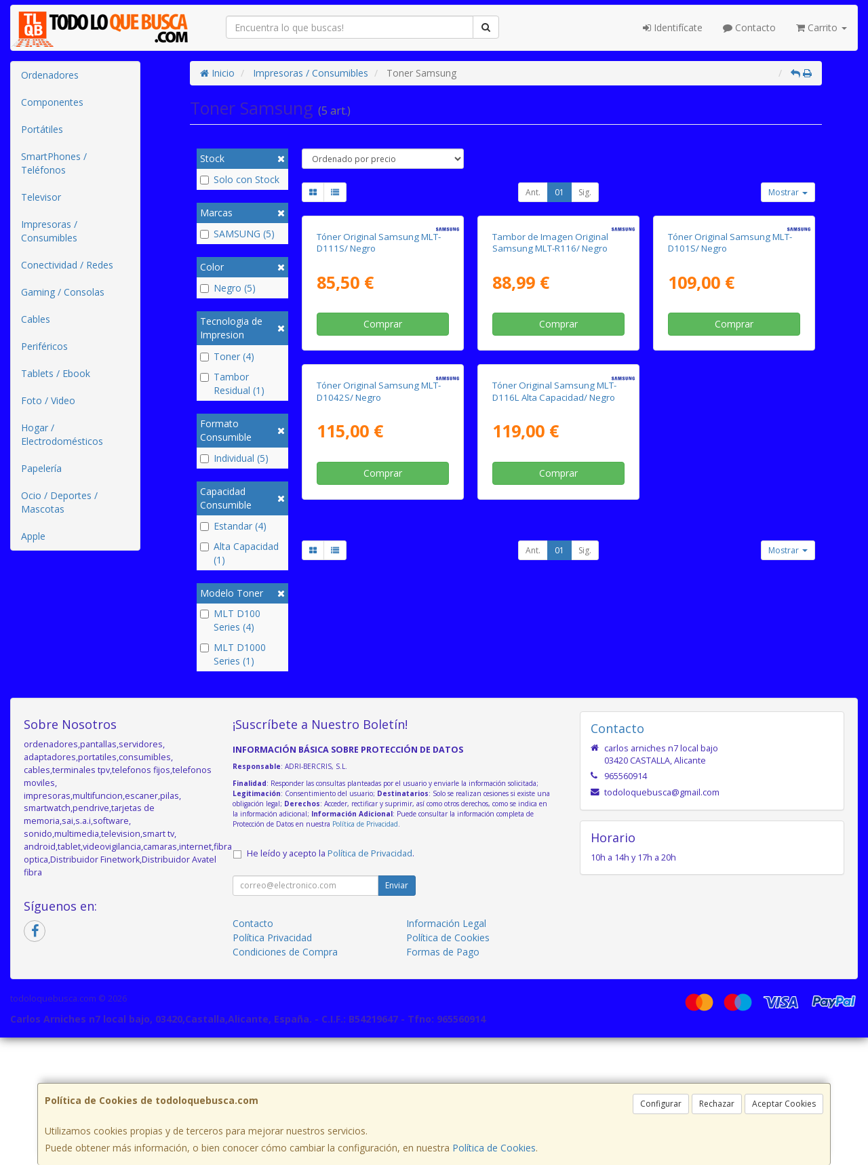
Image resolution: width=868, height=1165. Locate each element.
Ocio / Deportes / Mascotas (59, 502)
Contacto (749, 27)
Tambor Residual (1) (232, 383)
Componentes (52, 102)
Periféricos (44, 346)
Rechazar (716, 1103)
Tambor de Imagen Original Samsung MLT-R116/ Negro (550, 366)
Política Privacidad (272, 1064)
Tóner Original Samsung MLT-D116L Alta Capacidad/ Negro (554, 639)
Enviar (396, 1012)
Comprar (382, 447)
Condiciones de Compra (285, 1078)
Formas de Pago (442, 1078)
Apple (33, 536)
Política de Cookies (494, 1147)
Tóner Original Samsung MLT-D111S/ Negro (379, 366)
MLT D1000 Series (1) (233, 654)
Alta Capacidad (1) (239, 553)
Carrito (821, 27)
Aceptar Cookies (784, 1103)
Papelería (41, 468)
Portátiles (42, 129)
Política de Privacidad (365, 951)
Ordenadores (50, 74)
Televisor (41, 197)
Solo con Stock (239, 179)
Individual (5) (234, 458)
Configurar (661, 1103)
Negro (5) (228, 287)
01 (559, 192)
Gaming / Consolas (62, 291)
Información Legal (446, 1050)
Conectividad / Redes (67, 264)
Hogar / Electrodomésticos (62, 434)
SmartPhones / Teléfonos (54, 163)
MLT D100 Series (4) (230, 620)
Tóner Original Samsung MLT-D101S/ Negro (730, 366)
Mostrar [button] (788, 192)
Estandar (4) (233, 525)
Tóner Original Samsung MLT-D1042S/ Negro (379, 639)
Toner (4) (227, 356)
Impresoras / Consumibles (49, 231)
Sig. (584, 192)
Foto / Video (48, 400)
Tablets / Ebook (55, 373)
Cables (35, 319)
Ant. (533, 192)
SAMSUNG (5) (237, 233)
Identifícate (673, 27)
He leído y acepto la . (330, 980)
